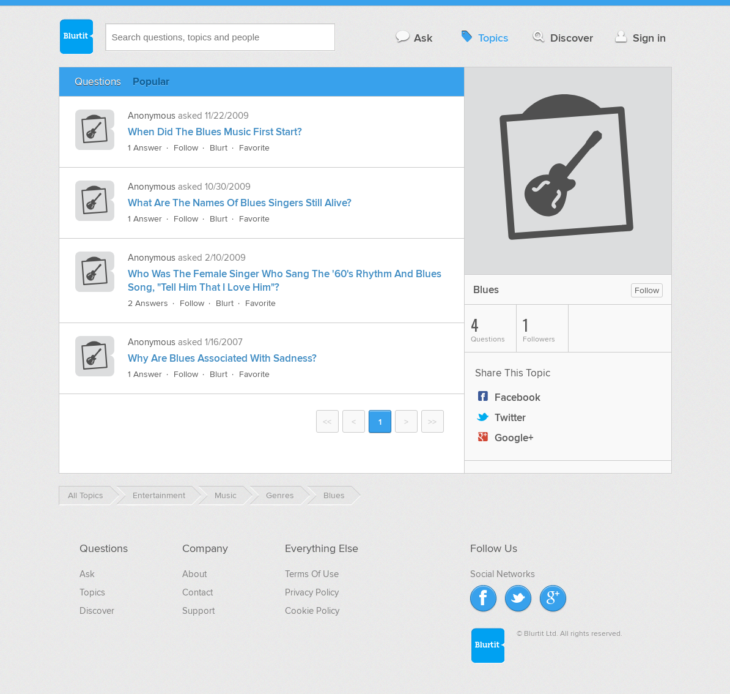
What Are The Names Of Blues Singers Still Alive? (240, 203)
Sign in (639, 38)
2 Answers (148, 303)
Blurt (218, 148)
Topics (483, 38)
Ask (413, 38)
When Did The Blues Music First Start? (215, 132)
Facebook (507, 398)
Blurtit (76, 36)
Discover (561, 38)
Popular (151, 82)
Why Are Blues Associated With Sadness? (222, 359)
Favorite (254, 148)
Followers (545, 328)
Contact (197, 592)
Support (198, 610)
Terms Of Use (312, 574)
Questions (98, 82)
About (194, 574)
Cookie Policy (312, 610)
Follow (186, 148)
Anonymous (151, 115)
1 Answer (145, 148)
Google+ (504, 438)
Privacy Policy (312, 592)
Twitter (500, 418)
